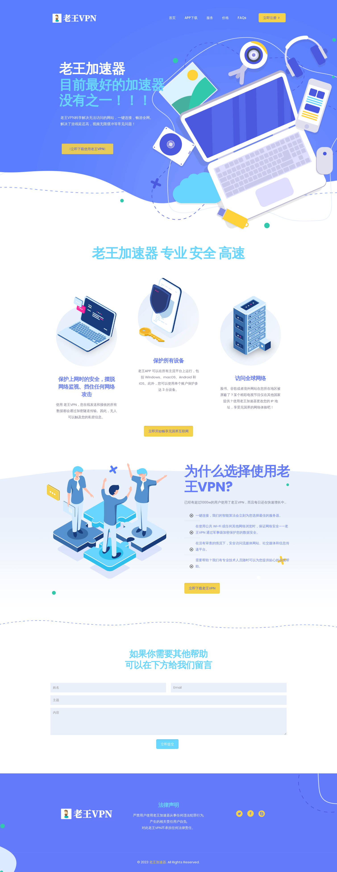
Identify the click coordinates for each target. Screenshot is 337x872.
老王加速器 (157, 862)
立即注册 (272, 17)
